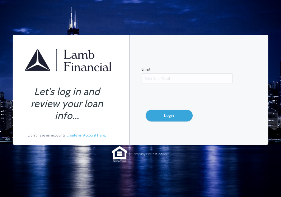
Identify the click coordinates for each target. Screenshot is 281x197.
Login (169, 115)
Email (146, 69)
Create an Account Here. (86, 135)
